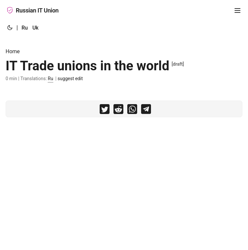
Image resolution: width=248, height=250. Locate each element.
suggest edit (70, 78)
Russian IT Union (33, 10)
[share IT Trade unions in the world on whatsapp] (132, 110)
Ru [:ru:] (24, 28)
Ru (50, 78)
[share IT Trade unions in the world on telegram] (146, 110)
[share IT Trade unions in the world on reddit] (118, 110)
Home (13, 51)
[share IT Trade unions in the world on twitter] (105, 110)
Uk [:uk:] (35, 28)
